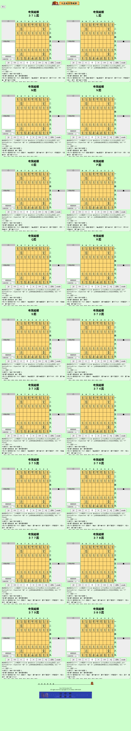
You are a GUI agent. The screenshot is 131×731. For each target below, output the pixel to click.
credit (58, 63)
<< (15, 63)
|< (8, 63)
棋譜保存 (8, 56)
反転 (52, 63)
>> (40, 63)
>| (46, 63)
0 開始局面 (8, 41)
